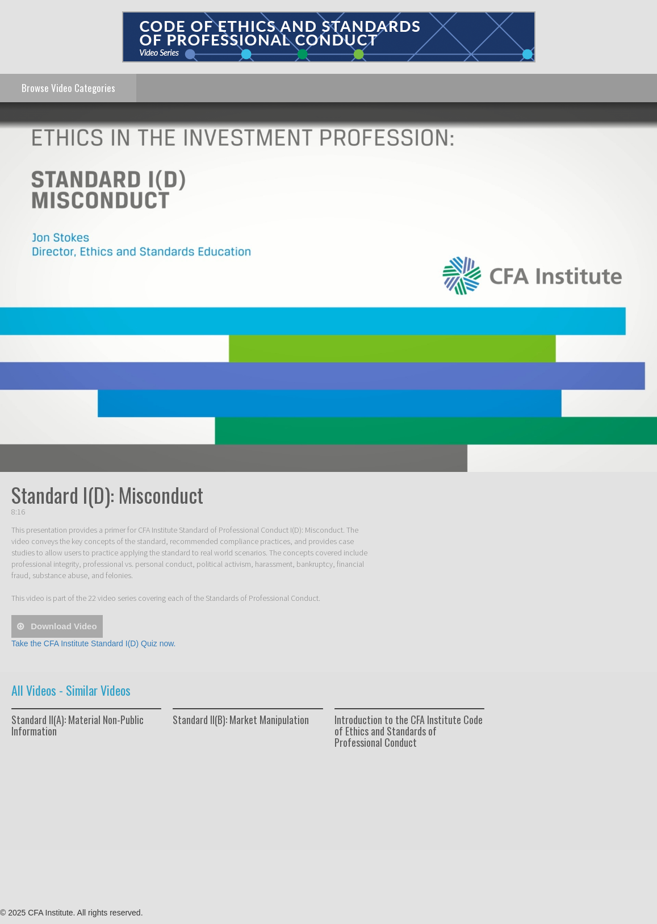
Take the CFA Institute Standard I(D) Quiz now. (93, 643)
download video (62, 626)
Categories (68, 88)
